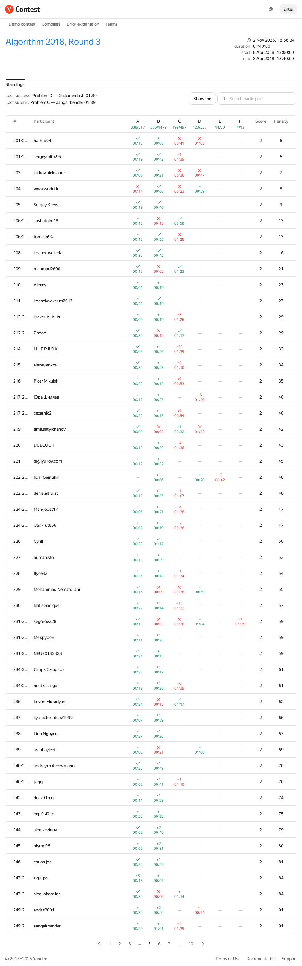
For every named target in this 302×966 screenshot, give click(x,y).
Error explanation (83, 24)
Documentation (261, 958)
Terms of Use (227, 958)
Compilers (51, 24)
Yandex (40, 958)
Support (289, 958)
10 (190, 943)
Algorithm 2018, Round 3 (53, 42)
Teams (111, 24)
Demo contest (22, 24)
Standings (15, 84)
